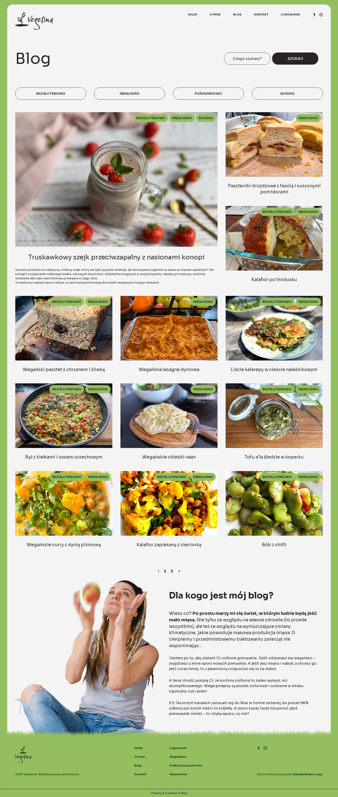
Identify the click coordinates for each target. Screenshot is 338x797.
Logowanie (290, 14)
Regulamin (178, 757)
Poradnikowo (208, 94)
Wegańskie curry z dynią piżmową (64, 545)
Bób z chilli (274, 545)
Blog (237, 14)
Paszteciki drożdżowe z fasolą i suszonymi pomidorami (274, 189)
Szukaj (295, 58)
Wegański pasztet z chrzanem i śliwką (64, 369)
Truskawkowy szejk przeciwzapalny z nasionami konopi (116, 257)
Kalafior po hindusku (274, 279)
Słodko (287, 94)
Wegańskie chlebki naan (169, 457)
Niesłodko (130, 94)
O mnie (215, 14)
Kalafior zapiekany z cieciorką (169, 545)
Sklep (192, 14)
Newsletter (179, 774)
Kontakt (261, 14)
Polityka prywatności (186, 765)
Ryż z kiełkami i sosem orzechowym (63, 457)
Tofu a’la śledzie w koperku (274, 457)
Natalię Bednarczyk (308, 774)
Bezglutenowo (50, 94)
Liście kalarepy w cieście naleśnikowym (274, 369)
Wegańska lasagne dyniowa (169, 369)
